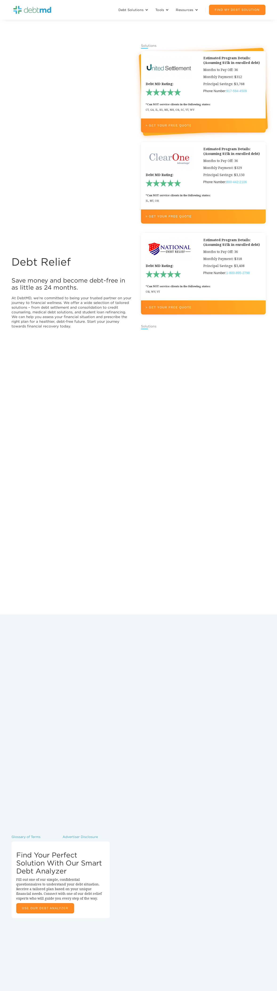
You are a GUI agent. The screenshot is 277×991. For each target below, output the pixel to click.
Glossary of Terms (26, 836)
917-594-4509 (236, 91)
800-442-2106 (236, 182)
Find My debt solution (237, 10)
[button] (133, 9)
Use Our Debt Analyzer (45, 908)
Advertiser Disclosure (80, 836)
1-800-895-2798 (238, 273)
